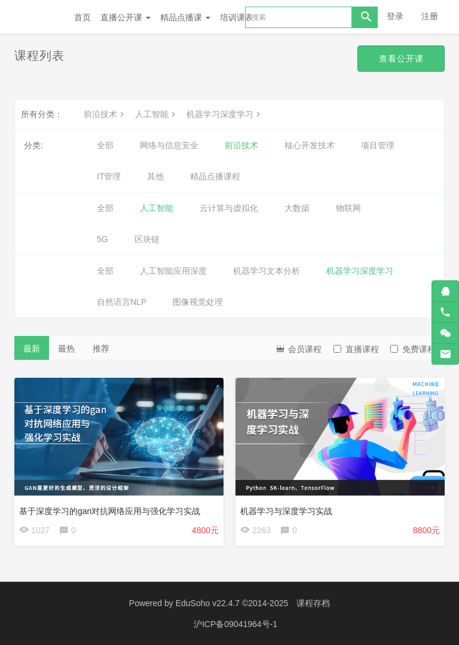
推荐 (101, 348)
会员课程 (298, 348)
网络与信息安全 (169, 145)
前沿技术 (105, 114)
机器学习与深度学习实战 (286, 511)
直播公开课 (125, 17)
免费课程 (413, 349)
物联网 (348, 208)
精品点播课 (185, 17)
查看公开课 (400, 58)
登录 (395, 16)
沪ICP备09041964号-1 (235, 624)
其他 (155, 176)
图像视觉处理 (198, 302)
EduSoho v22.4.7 (208, 603)
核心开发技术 (309, 145)
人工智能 (156, 114)
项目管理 (377, 145)
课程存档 (313, 603)
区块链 (147, 239)
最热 (66, 348)
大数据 (297, 208)
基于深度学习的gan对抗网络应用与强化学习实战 (109, 511)
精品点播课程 (215, 176)
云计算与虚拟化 (229, 208)
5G (102, 239)
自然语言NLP (121, 302)
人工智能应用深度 (173, 271)
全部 (105, 145)
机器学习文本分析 (266, 271)
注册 (429, 16)
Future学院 (38, 17)
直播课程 (356, 349)
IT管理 (109, 176)
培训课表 (236, 17)
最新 (31, 348)
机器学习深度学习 (224, 114)
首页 (82, 17)
